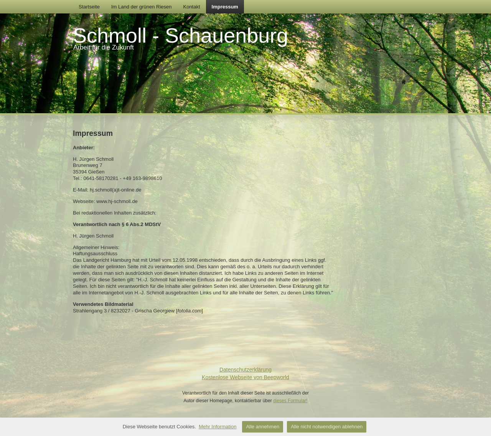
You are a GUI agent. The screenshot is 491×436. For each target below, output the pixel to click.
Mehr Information (217, 426)
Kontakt (191, 7)
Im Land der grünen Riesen (141, 7)
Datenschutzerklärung (245, 370)
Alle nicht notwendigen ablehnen (326, 426)
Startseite (89, 7)
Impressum (225, 7)
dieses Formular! (290, 400)
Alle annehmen (262, 426)
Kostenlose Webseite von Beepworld (245, 377)
